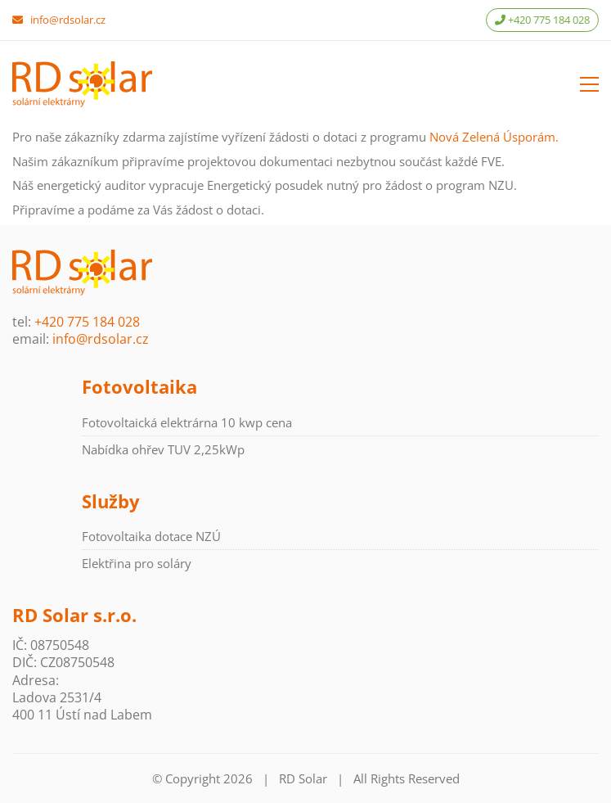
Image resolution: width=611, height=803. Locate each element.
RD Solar (303, 778)
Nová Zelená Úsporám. (494, 137)
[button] (589, 84)
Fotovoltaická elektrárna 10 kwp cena (187, 422)
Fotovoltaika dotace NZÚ (151, 536)
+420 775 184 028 (542, 19)
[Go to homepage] (82, 84)
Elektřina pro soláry (136, 563)
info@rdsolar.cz (68, 20)
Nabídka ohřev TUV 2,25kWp (163, 449)
